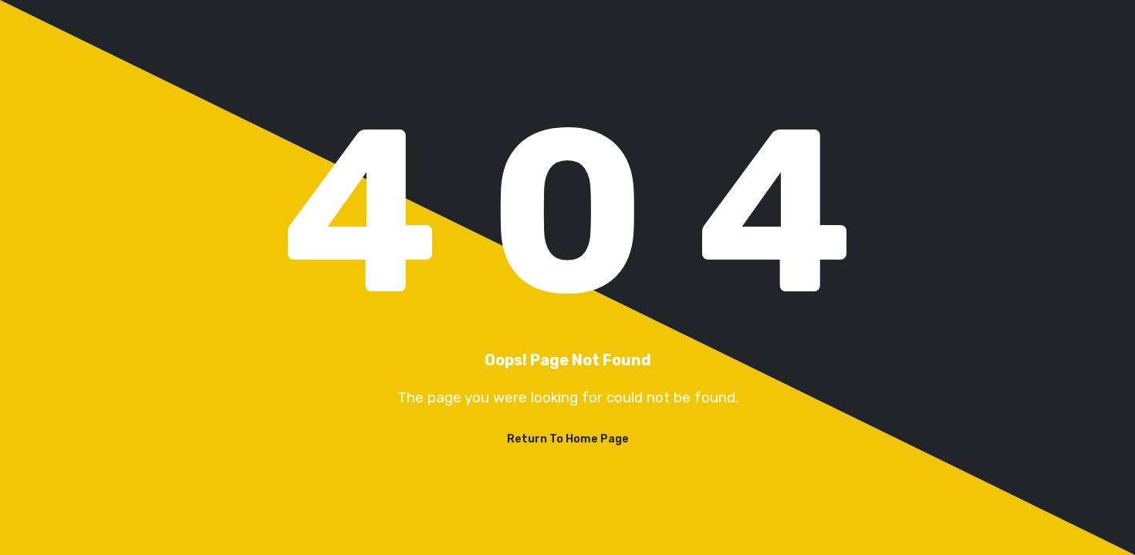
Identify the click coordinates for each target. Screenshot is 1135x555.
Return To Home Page (568, 439)
